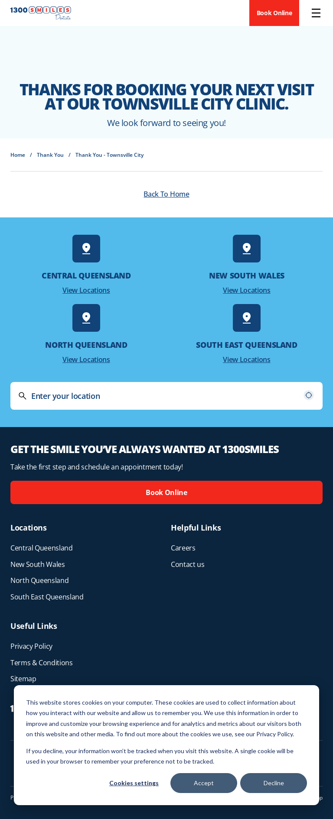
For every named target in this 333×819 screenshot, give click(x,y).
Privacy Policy (31, 646)
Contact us (187, 564)
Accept (204, 783)
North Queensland (39, 580)
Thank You (50, 155)
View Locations (86, 290)
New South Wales (37, 564)
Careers (183, 548)
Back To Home (166, 194)
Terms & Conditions (41, 662)
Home (17, 155)
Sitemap (23, 678)
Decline (274, 783)
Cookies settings (134, 783)
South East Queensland (46, 597)
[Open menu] (316, 13)
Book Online (274, 13)
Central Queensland (41, 548)
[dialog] (166, 745)
